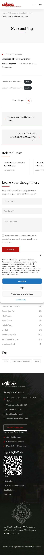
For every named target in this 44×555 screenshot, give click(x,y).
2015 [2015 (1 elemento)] (6, 361)
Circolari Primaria (25, 13)
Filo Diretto (22, 315)
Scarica (27, 82)
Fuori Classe (22, 320)
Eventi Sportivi (22, 311)
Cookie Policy (21, 299)
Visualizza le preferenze (22, 294)
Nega (22, 287)
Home (4, 13)
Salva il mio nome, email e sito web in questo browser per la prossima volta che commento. (19, 238)
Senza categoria (22, 334)
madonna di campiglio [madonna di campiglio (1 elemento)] (21, 361)
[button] (40, 255)
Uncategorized (22, 344)
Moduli (22, 330)
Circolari (12, 13)
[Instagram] (11, 538)
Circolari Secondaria (22, 306)
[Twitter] (3, 538)
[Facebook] (7, 538)
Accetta (22, 281)
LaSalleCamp (22, 325)
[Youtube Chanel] (14, 538)
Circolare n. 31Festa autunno (12, 82)
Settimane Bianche (22, 339)
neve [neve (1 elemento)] (37, 361)
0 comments (7, 67)
